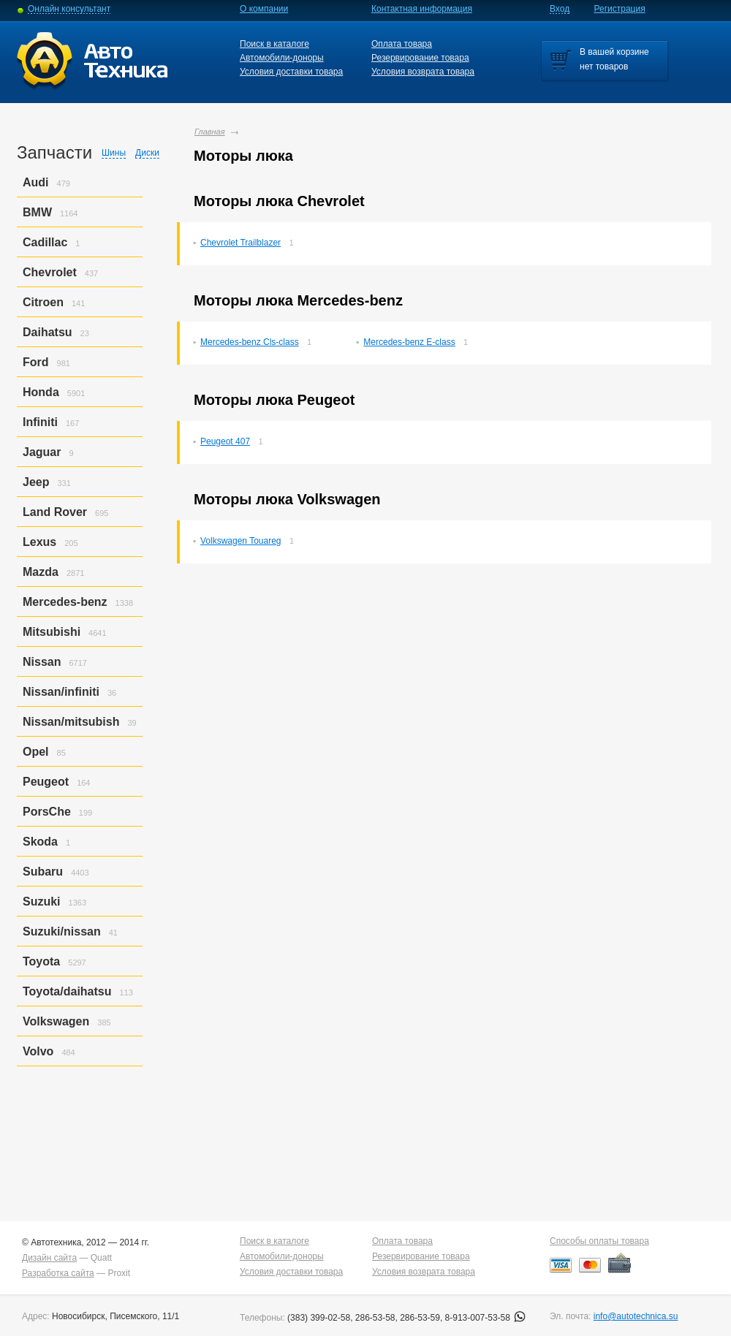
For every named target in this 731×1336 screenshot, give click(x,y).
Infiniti (40, 422)
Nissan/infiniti (61, 692)
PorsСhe (47, 811)
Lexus (39, 542)
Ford (36, 362)
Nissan (42, 662)
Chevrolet (50, 272)
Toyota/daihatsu (67, 991)
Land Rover (55, 512)
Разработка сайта (58, 1273)
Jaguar (42, 452)
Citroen (43, 302)
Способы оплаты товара (599, 1241)
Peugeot (46, 781)
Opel (36, 751)
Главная (209, 131)
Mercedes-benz (65, 602)
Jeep (36, 482)
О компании (264, 9)
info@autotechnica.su (636, 1316)
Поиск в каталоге (274, 44)
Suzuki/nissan (62, 931)
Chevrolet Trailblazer (240, 243)
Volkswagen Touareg (240, 541)
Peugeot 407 (225, 441)
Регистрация (619, 9)
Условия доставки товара (291, 72)
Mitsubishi (51, 632)
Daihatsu (47, 332)
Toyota (41, 961)
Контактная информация (421, 9)
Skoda (40, 841)
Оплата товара (401, 44)
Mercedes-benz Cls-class (249, 342)
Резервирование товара (420, 58)
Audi (36, 182)
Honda (41, 392)
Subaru (43, 871)
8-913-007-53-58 (485, 1318)
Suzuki (42, 901)
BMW (37, 212)
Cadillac (45, 242)
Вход (559, 9)
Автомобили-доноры (282, 58)
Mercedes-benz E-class (409, 342)
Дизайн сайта (49, 1258)
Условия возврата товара (422, 72)
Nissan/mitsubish (71, 722)
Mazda (40, 572)
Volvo (38, 1051)
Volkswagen (56, 1021)
